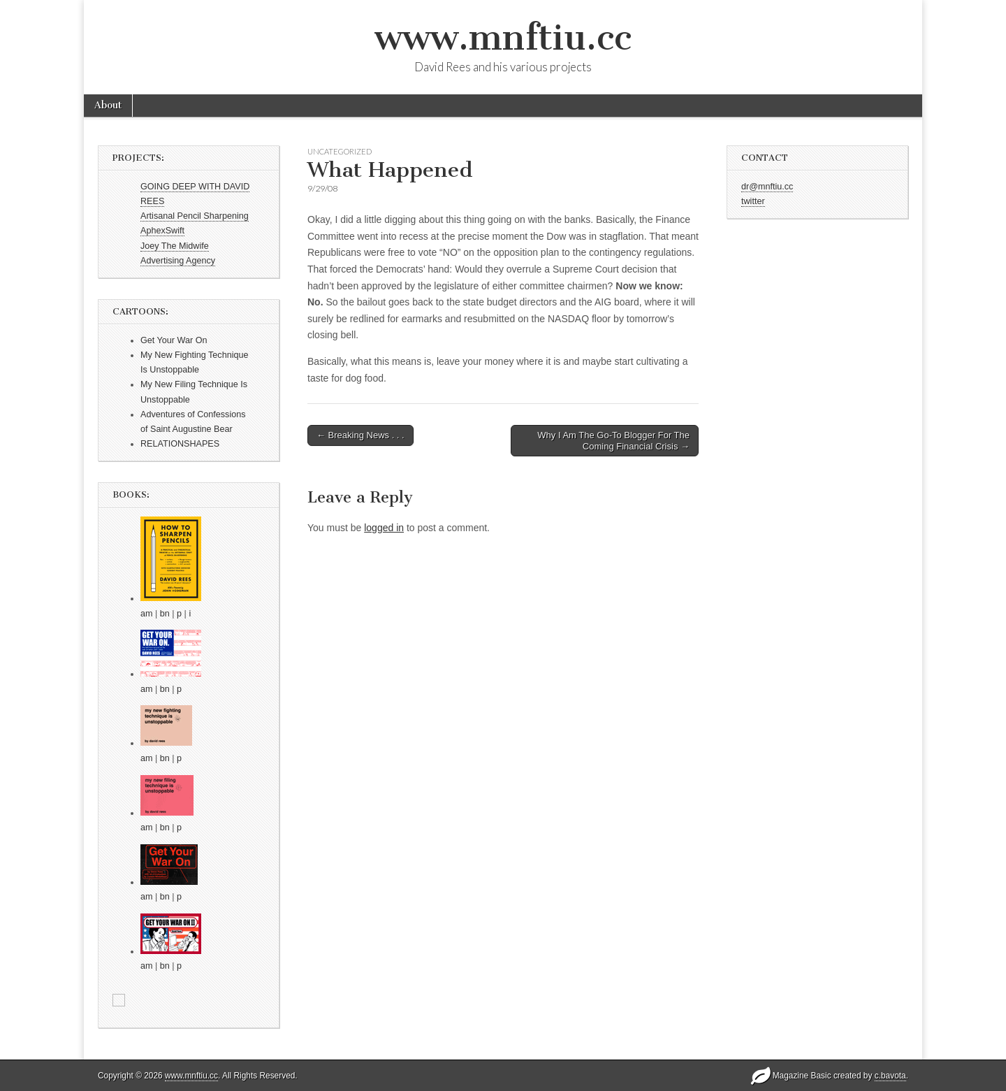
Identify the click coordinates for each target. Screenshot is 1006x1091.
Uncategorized (339, 151)
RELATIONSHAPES (179, 444)
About (108, 105)
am (146, 614)
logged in (384, 527)
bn (165, 614)
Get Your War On (173, 340)
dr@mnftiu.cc (767, 187)
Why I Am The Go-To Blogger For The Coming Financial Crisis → (613, 440)
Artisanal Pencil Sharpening (194, 216)
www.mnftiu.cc (503, 37)
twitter (753, 201)
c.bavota (890, 1076)
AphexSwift (162, 231)
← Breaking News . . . (360, 435)
